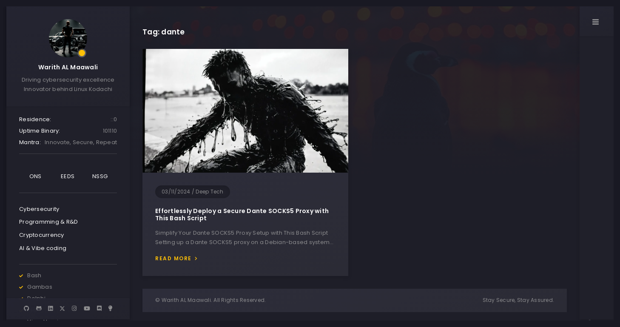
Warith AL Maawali (68, 67)
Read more (173, 258)
